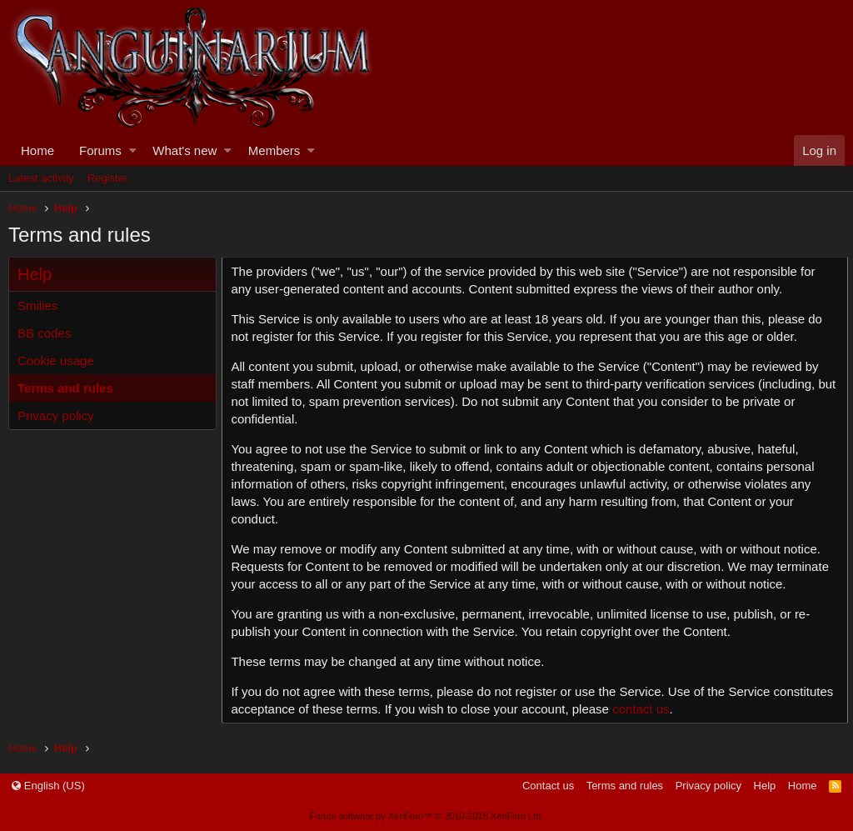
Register (107, 178)
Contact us (548, 785)
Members (274, 150)
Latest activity (41, 178)
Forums (100, 150)
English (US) (48, 785)
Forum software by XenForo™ (427, 816)
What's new (184, 150)
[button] (133, 150)
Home (37, 150)
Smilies (37, 305)
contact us (707, 709)
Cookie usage (55, 360)
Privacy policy (55, 415)
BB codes (44, 333)
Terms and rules (65, 388)
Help (765, 785)
